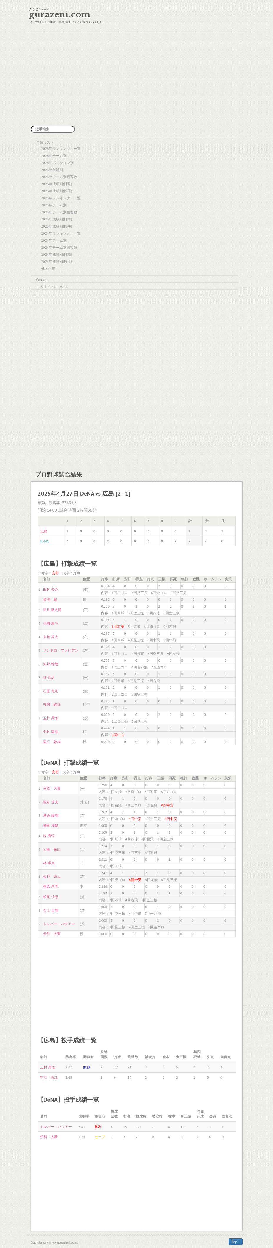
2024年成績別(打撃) (56, 254)
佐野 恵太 (52, 876)
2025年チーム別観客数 (59, 212)
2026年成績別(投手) (56, 191)
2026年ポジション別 (57, 162)
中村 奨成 (50, 731)
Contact (42, 279)
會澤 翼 (50, 599)
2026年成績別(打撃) (56, 184)
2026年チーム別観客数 (59, 177)
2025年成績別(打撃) (56, 219)
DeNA (44, 541)
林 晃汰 (48, 677)
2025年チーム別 (54, 205)
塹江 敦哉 (52, 741)
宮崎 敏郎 (52, 849)
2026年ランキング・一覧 (61, 148)
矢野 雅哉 (50, 664)
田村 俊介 (50, 589)
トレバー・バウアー (59, 924)
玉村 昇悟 (50, 718)
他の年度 (48, 268)
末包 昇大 (50, 637)
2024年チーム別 (54, 240)
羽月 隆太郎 (52, 610)
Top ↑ (235, 1241)
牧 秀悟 (48, 836)
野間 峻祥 (52, 704)
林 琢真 (48, 863)
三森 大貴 (52, 788)
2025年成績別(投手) (56, 226)
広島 (43, 531)
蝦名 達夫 (50, 802)
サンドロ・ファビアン (60, 650)
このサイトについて (52, 286)
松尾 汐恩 (50, 896)
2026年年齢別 (52, 169)
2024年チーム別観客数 (59, 247)
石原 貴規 (50, 691)
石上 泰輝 (50, 910)
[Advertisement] (136, 78)
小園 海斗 (50, 623)
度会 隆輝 (50, 815)
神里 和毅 (50, 825)
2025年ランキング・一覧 (61, 198)
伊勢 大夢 (52, 934)
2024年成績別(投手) (56, 261)
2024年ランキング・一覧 (61, 233)
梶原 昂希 (50, 886)
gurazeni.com (59, 14)
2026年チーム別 (54, 155)
